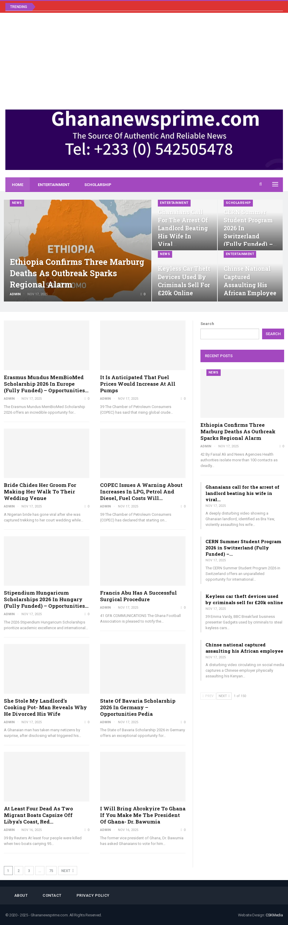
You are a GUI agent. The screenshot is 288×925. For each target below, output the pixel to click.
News (17, 203)
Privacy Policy (93, 895)
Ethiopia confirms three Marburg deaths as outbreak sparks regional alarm (77, 273)
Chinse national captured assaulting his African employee (244, 648)
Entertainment (54, 184)
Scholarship (97, 184)
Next (67, 870)
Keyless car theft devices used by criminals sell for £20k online (244, 599)
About (21, 895)
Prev (208, 696)
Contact (52, 895)
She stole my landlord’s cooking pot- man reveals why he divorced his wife (45, 707)
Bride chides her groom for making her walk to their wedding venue (40, 491)
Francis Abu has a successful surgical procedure (138, 596)
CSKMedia (274, 915)
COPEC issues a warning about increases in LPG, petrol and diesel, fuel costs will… (141, 491)
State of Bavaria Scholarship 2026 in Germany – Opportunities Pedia (137, 707)
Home (17, 184)
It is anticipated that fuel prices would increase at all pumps (137, 384)
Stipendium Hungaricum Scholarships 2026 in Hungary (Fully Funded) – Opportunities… (46, 599)
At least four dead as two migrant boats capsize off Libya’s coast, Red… (38, 815)
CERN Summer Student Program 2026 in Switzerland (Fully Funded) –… (243, 547)
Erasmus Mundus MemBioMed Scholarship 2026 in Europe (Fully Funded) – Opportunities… (46, 384)
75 (51, 871)
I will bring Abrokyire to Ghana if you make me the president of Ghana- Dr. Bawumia (143, 815)
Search (207, 323)
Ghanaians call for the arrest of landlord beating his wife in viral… (183, 228)
